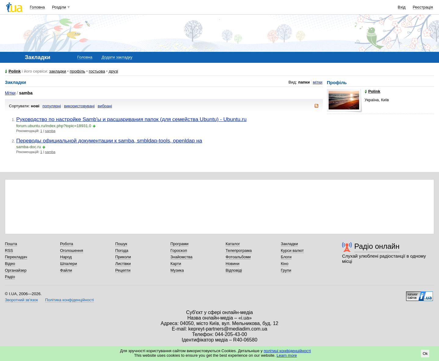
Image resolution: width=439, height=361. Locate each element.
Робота (66, 243)
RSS (9, 250)
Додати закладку (117, 57)
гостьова (97, 71)
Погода (121, 250)
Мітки (10, 93)
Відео (10, 263)
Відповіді (234, 270)
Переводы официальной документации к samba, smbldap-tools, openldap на (109, 141)
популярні (51, 106)
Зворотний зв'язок (21, 300)
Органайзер (16, 270)
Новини (232, 263)
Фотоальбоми (238, 257)
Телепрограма (239, 250)
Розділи (59, 7)
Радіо (10, 276)
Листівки (123, 263)
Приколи (123, 257)
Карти (175, 263)
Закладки (289, 243)
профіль (77, 71)
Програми (179, 243)
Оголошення (71, 250)
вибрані (105, 106)
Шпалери (68, 263)
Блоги (286, 257)
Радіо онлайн (377, 246)
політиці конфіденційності (287, 350)
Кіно (284, 263)
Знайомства (181, 257)
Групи (286, 270)
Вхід (402, 7)
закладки (57, 71)
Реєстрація (423, 7)
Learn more (287, 355)
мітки (317, 82)
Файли (66, 270)
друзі (113, 71)
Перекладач (16, 257)
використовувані (79, 106)
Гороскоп (178, 250)
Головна (37, 7)
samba (50, 131)
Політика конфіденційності (69, 300)
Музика (177, 270)
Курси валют (292, 250)
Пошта (11, 243)
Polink (15, 71)
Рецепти (122, 270)
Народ (66, 257)
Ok (425, 353)
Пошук (121, 243)
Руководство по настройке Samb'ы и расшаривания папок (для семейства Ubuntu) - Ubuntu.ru (131, 119)
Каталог (233, 243)
